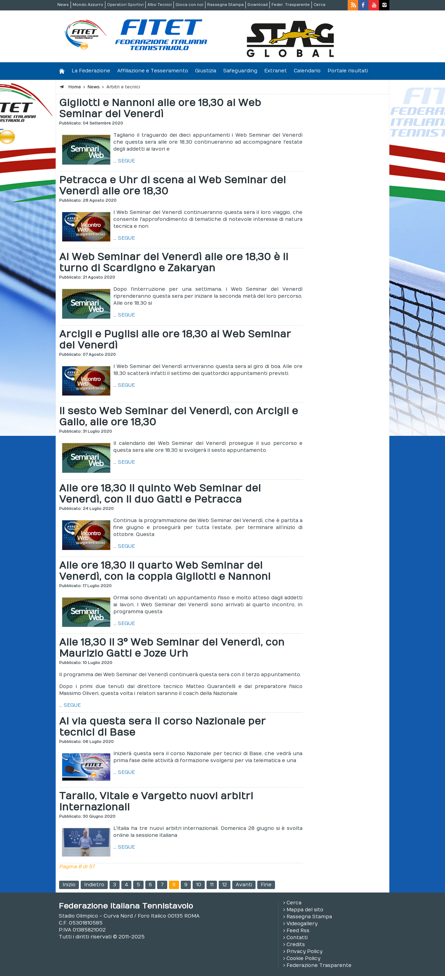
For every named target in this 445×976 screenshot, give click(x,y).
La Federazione (91, 71)
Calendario (307, 71)
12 (224, 885)
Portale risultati (347, 71)
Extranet (275, 71)
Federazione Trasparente (318, 965)
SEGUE (126, 161)
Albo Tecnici (159, 4)
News (63, 4)
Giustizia (205, 71)
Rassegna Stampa (225, 4)
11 (211, 885)
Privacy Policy (304, 951)
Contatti (297, 938)
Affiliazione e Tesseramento (152, 71)
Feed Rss (297, 931)
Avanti (244, 885)
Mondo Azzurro (88, 4)
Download (258, 4)
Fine (266, 885)
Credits (295, 944)
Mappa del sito (304, 910)
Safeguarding (240, 71)
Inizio (69, 885)
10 (198, 885)
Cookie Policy (303, 958)
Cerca (319, 4)
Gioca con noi (189, 4)
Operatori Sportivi (125, 4)
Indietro (94, 885)
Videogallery (301, 924)
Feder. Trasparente (291, 4)
